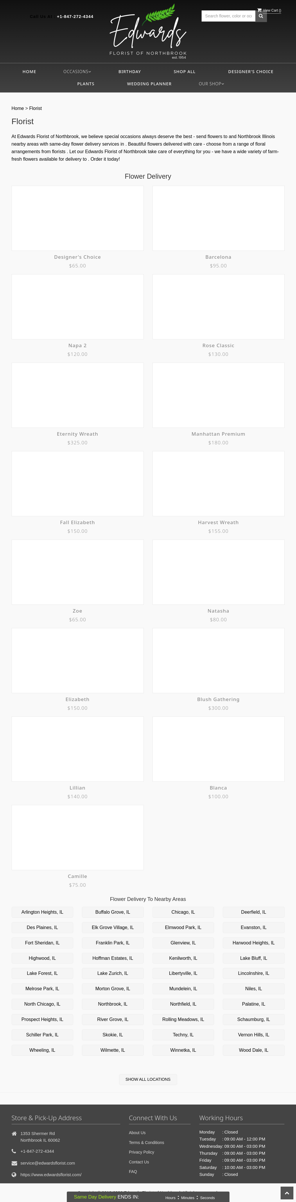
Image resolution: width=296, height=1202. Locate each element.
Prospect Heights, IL (42, 1019)
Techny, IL (183, 1034)
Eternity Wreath (77, 433)
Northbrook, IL (113, 1004)
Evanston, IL (254, 927)
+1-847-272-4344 (75, 16)
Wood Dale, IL (253, 1050)
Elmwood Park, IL (183, 927)
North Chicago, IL (42, 1004)
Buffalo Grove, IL (112, 912)
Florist (35, 108)
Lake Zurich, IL (112, 973)
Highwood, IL (42, 958)
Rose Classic (218, 345)
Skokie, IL (113, 1034)
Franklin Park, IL (113, 942)
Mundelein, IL (183, 988)
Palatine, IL (253, 1004)
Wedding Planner (149, 83)
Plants (85, 83)
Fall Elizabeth (77, 522)
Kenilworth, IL (183, 958)
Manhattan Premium (218, 433)
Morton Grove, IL (112, 988)
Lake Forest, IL (42, 973)
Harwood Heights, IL (254, 942)
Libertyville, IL (183, 973)
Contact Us (139, 1162)
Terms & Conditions (146, 1142)
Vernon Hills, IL (253, 1034)
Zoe (77, 610)
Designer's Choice (251, 71)
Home (29, 71)
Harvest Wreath (218, 522)
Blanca (218, 787)
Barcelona (218, 257)
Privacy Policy (141, 1152)
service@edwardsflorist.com (48, 1163)
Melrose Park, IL (42, 988)
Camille (77, 876)
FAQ (133, 1171)
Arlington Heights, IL (42, 912)
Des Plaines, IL (42, 927)
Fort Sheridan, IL (42, 942)
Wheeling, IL (42, 1050)
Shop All (184, 71)
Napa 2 (77, 345)
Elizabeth (78, 699)
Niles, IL (253, 988)
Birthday (130, 71)
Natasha (218, 610)
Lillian (78, 787)
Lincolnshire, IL (253, 973)
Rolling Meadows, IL (183, 1019)
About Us (137, 1132)
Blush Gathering (218, 699)
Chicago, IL (183, 912)
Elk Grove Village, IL (113, 927)
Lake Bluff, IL (253, 958)
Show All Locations (148, 1079)
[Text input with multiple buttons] (228, 16)
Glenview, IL (183, 942)
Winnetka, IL (183, 1050)
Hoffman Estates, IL (112, 958)
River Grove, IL (112, 1019)
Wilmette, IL (113, 1050)
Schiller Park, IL (42, 1034)
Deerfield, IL (253, 912)
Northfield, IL (183, 1004)
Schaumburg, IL (253, 1019)
